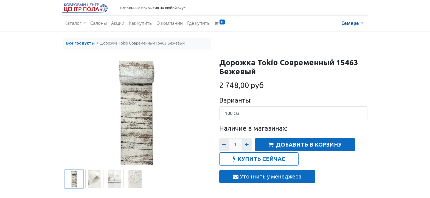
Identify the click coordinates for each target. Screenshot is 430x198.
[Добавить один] (247, 144)
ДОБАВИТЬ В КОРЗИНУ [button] (305, 144)
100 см (232, 113)
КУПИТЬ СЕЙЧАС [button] (259, 159)
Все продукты (80, 43)
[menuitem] (99, 23)
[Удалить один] (224, 144)
